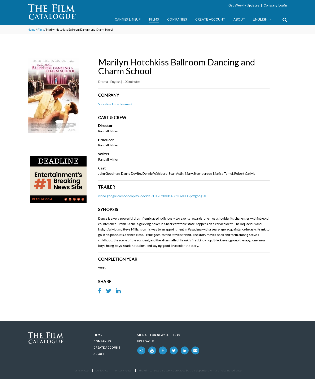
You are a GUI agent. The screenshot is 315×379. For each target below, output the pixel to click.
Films (154, 19)
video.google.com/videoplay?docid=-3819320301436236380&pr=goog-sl (152, 196)
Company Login (275, 5)
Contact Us (102, 370)
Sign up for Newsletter (158, 335)
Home (31, 29)
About (239, 19)
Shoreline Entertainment (115, 104)
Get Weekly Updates (243, 5)
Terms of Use (81, 370)
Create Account (210, 19)
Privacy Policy (123, 370)
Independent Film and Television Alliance (218, 370)
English (262, 19)
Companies (177, 19)
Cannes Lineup (128, 19)
